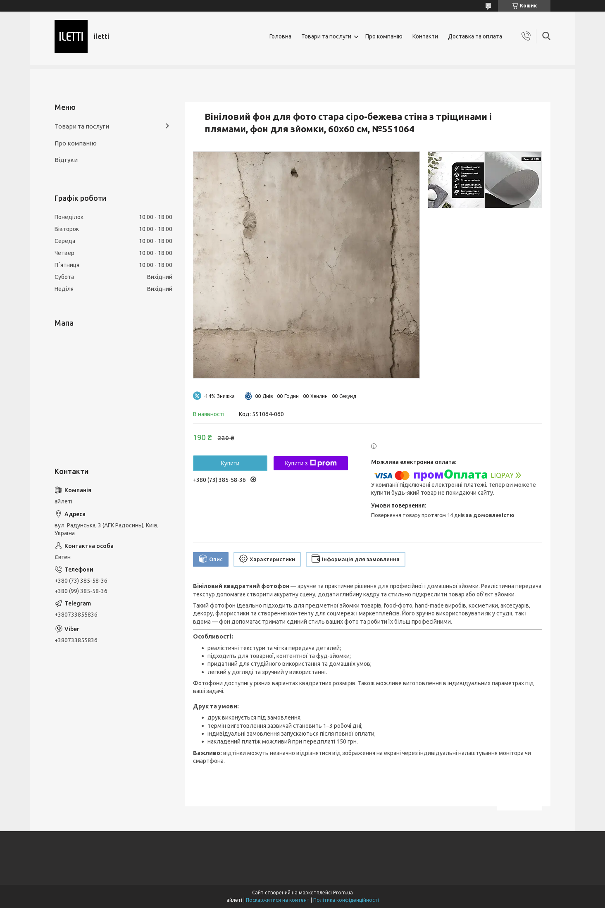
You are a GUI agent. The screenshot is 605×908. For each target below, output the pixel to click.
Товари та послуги (326, 36)
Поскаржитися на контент (278, 900)
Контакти (425, 36)
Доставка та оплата (475, 36)
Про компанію (384, 36)
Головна (280, 36)
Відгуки (66, 159)
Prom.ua (343, 892)
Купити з (310, 463)
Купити (230, 463)
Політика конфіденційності (346, 900)
